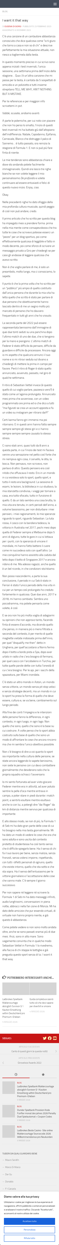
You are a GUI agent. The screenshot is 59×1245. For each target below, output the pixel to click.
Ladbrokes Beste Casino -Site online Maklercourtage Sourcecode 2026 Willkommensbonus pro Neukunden (35, 1133)
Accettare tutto (30, 1221)
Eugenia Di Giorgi (13, 26)
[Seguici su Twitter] (45, 1038)
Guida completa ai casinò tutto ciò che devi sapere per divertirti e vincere (41, 1003)
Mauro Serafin (12, 1160)
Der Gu (8, 1174)
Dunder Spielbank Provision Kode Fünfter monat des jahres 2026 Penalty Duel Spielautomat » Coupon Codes (36, 1113)
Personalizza (29, 1229)
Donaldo (9, 1181)
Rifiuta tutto (29, 1238)
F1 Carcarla (10, 1188)
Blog (5, 11)
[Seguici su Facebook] (50, 1038)
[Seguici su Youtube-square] (55, 1038)
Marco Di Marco (12, 1167)
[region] (29, 1218)
